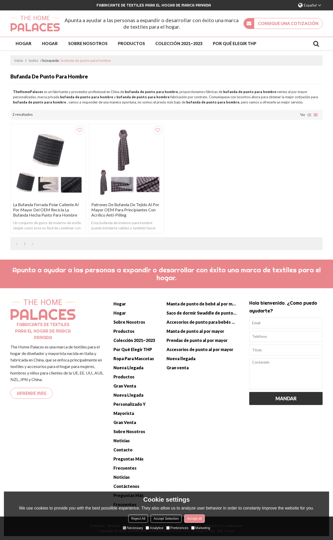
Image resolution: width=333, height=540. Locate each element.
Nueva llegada (128, 367)
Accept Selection (166, 518)
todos (33, 60)
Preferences (177, 528)
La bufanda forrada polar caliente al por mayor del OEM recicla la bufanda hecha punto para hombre (46, 209)
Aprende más (31, 393)
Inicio (18, 60)
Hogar (23, 43)
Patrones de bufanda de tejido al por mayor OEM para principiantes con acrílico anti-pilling (125, 209)
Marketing (200, 528)
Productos (131, 43)
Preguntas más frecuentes (128, 463)
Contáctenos (126, 486)
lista (309, 115)
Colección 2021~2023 (178, 43)
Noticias (121, 440)
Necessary (133, 528)
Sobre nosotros (87, 43)
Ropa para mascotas (133, 358)
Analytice (155, 528)
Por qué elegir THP (234, 43)
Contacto (122, 449)
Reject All (138, 518)
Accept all (194, 518)
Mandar (286, 398)
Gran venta (124, 385)
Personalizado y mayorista (129, 409)
